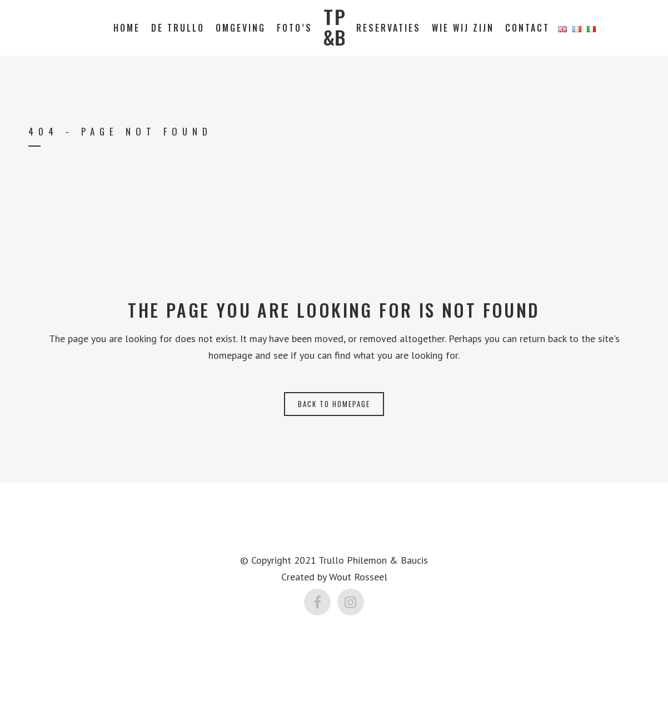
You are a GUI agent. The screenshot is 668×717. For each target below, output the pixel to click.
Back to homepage (334, 403)
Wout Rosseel (358, 576)
